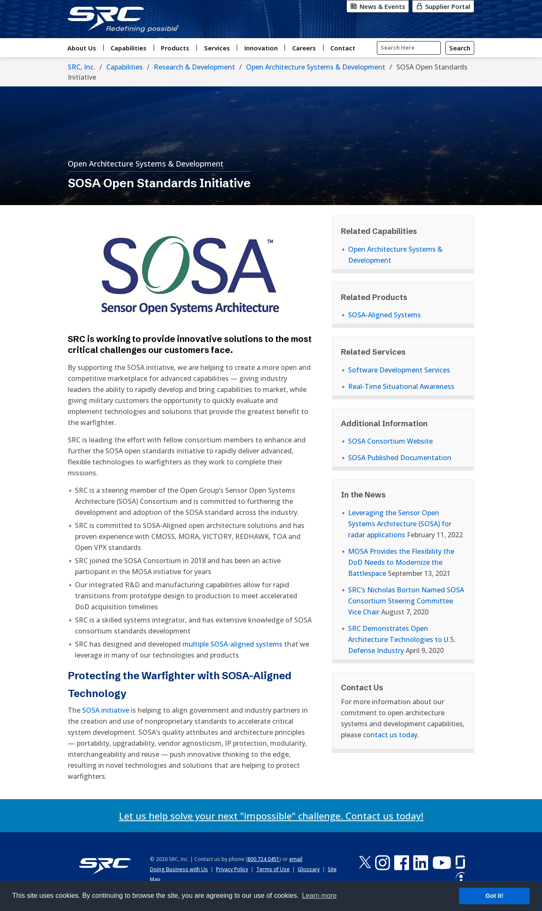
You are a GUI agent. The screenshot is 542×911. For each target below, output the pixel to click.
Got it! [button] (494, 895)
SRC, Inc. (81, 67)
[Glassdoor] (460, 862)
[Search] (459, 48)
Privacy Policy (232, 869)
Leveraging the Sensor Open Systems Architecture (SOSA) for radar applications (399, 523)
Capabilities (124, 67)
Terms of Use (273, 869)
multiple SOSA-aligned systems (232, 644)
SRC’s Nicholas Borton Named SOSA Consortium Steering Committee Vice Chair (406, 601)
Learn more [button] (319, 895)
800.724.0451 (263, 859)
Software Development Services (399, 370)
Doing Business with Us (179, 869)
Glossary (309, 869)
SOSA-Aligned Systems (384, 314)
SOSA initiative (105, 710)
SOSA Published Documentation (399, 457)
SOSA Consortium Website (390, 441)
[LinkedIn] (420, 862)
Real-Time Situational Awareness (401, 386)
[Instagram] (382, 862)
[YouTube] (441, 862)
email (295, 859)
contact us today (390, 734)
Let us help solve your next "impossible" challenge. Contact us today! (271, 815)
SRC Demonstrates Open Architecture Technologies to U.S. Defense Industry (402, 639)
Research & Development (194, 67)
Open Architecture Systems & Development (315, 67)
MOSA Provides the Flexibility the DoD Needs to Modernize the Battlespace (401, 562)
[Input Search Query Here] (409, 48)
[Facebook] (401, 862)
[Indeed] (460, 879)
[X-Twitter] (365, 862)
